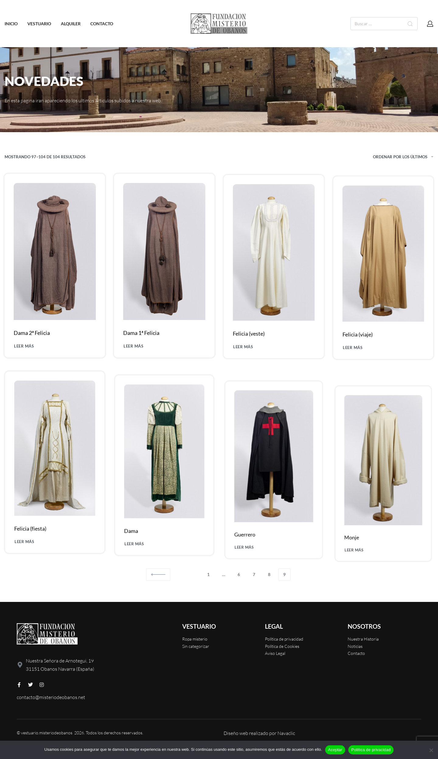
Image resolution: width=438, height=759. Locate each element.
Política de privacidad (371, 749)
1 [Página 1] (208, 574)
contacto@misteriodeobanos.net (51, 697)
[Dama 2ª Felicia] (55, 265)
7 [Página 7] (254, 574)
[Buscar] (410, 23)
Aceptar (335, 749)
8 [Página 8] (269, 574)
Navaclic (286, 733)
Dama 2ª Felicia (33, 343)
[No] (431, 749)
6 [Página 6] (239, 574)
